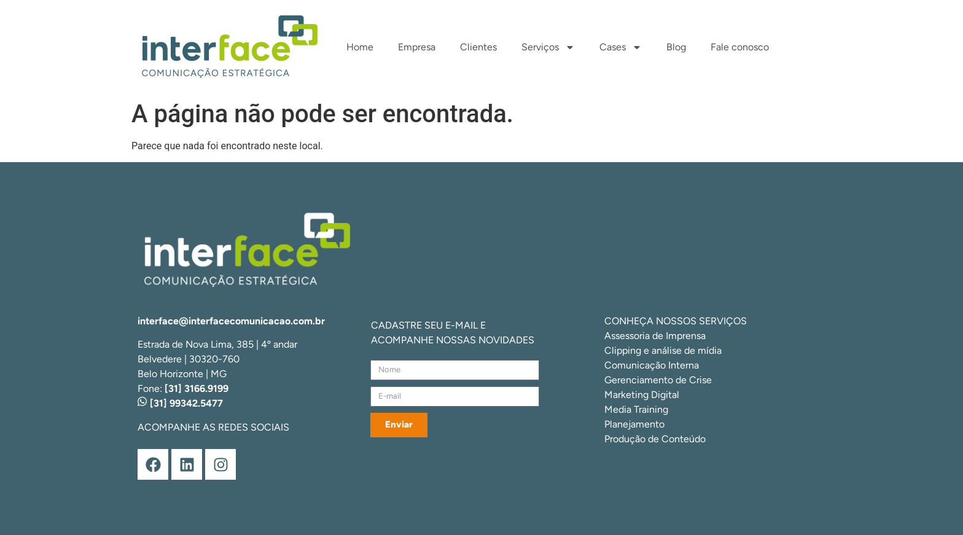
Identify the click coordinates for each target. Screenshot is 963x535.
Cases (620, 47)
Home (359, 47)
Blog (676, 47)
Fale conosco (740, 47)
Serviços (548, 47)
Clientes (478, 47)
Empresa (416, 47)
